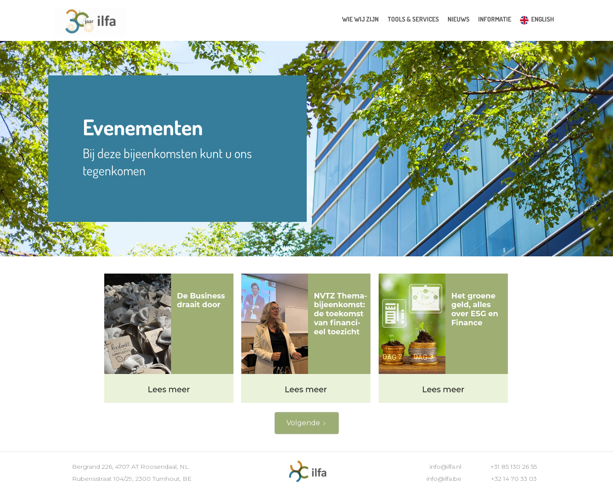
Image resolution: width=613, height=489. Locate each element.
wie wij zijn (360, 19)
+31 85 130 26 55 (513, 466)
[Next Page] (306, 423)
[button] (413, 19)
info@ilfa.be (443, 479)
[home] (90, 22)
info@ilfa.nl (445, 466)
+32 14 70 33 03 (514, 479)
